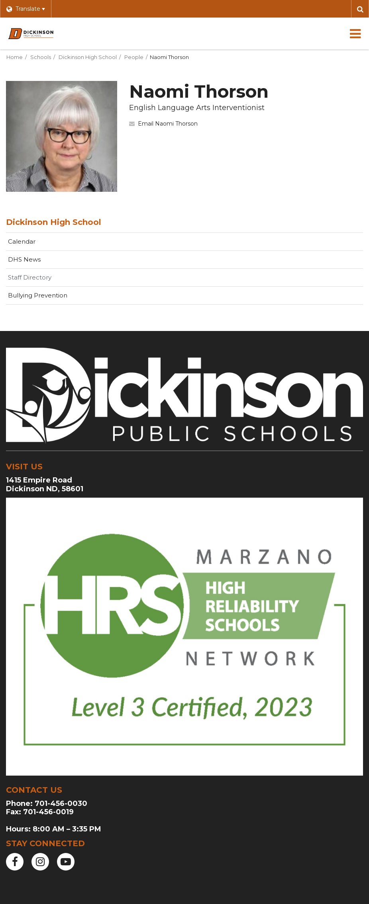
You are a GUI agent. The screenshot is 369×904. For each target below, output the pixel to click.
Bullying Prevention (37, 295)
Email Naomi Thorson (168, 123)
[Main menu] (355, 33)
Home (14, 57)
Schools (40, 57)
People (133, 57)
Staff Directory (29, 277)
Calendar (21, 241)
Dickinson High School (88, 57)
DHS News (24, 259)
